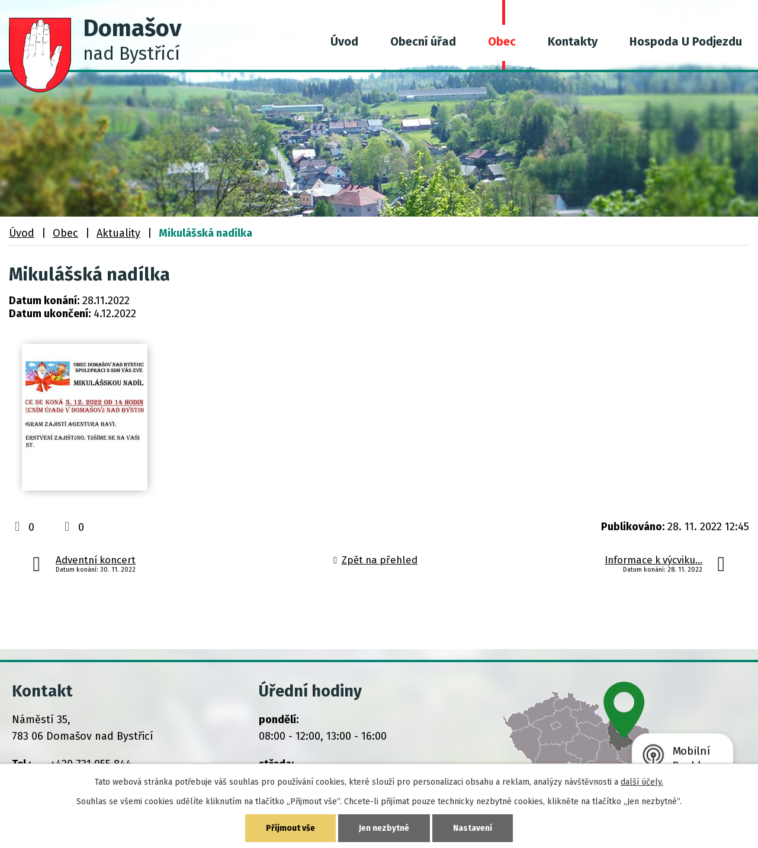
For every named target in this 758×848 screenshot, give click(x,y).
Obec (502, 41)
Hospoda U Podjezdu (685, 41)
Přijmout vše (290, 828)
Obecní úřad (423, 41)
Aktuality (118, 233)
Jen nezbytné (384, 828)
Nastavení (472, 828)
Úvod (344, 41)
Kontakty (573, 41)
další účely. (642, 782)
